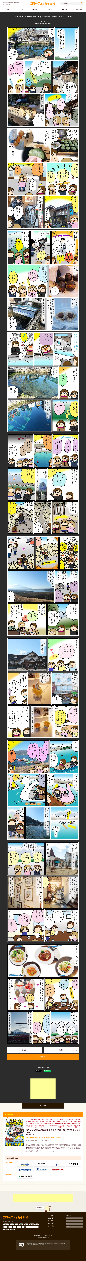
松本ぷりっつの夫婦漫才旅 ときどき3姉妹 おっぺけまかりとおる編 (53, 1131)
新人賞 (5, 1227)
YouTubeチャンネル (71, 1220)
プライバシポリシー (47, 1235)
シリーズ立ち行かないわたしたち (32, 1227)
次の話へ (61, 1050)
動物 (10, 1227)
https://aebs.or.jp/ (54, 1246)
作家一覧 (64, 9)
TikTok (68, 1222)
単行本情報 (79, 9)
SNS (14, 1227)
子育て (19, 1227)
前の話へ (24, 1050)
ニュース (21, 9)
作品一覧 (34, 9)
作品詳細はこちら (43, 1057)
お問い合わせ (36, 1235)
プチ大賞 (50, 9)
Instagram (68, 1224)
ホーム (7, 9)
